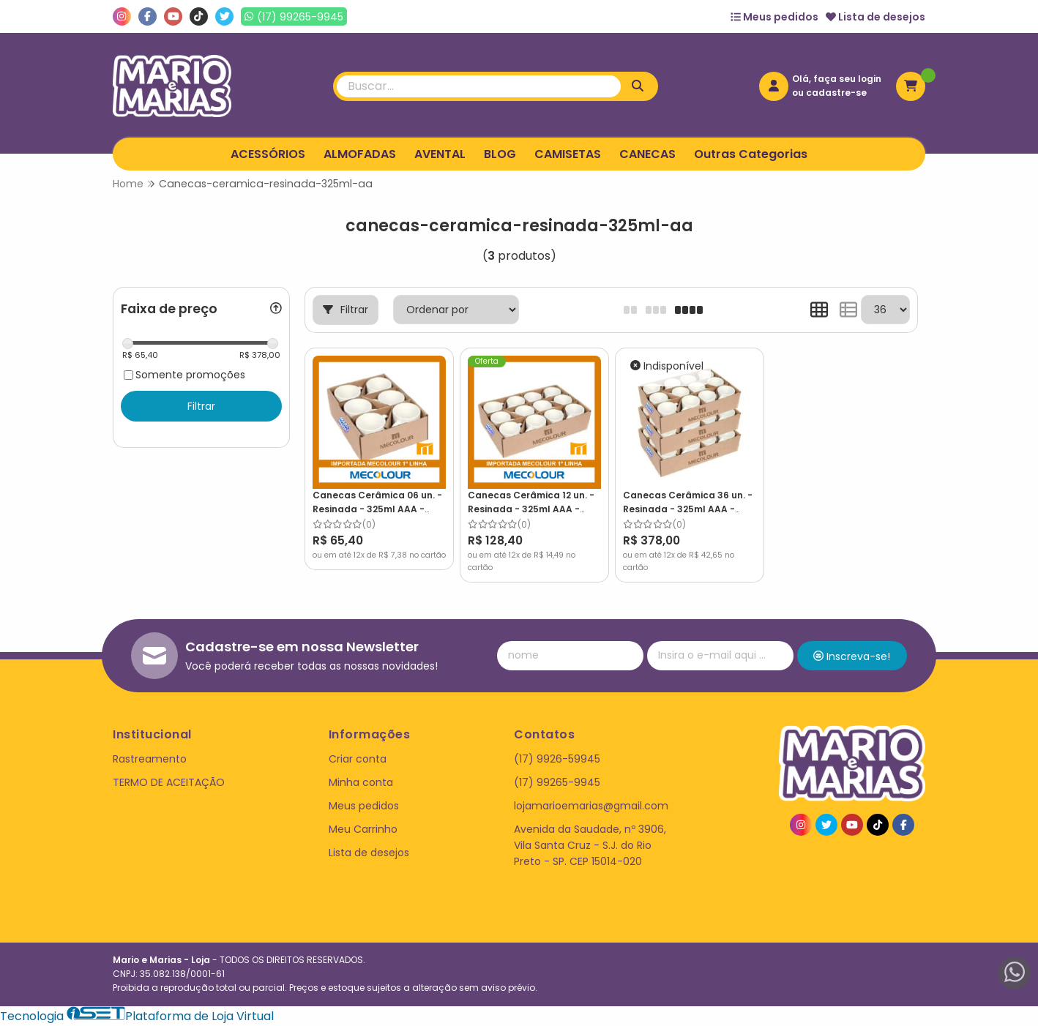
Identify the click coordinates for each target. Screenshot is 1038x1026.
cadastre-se (836, 92)
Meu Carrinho (363, 829)
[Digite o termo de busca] (479, 86)
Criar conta (358, 759)
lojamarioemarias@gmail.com (591, 805)
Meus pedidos (774, 17)
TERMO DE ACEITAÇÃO (169, 782)
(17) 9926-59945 (557, 759)
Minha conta (361, 782)
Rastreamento (150, 759)
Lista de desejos (875, 17)
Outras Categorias (750, 154)
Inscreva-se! (851, 656)
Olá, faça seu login (836, 78)
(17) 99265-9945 (557, 782)
